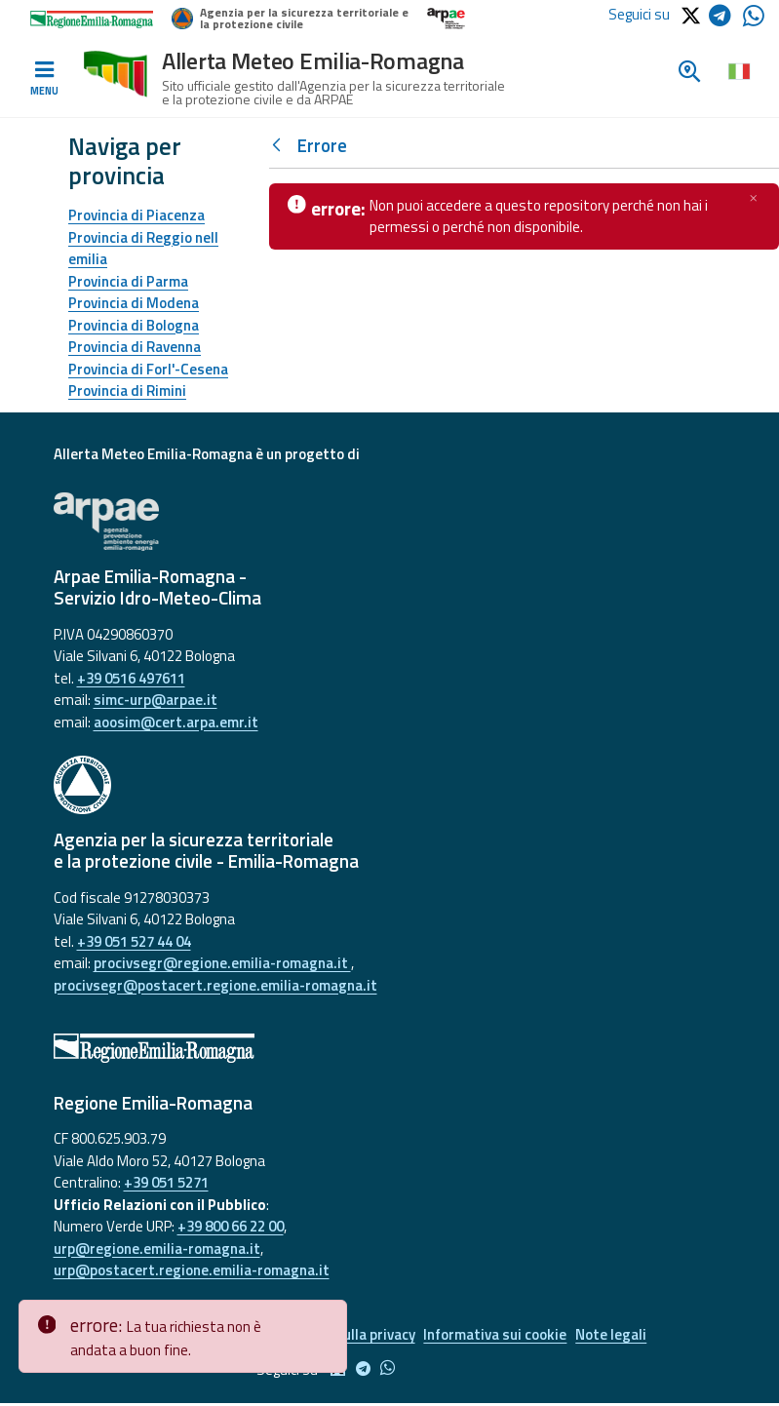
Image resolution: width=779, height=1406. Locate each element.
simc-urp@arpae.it (155, 699)
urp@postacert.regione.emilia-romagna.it (192, 1270)
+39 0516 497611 (131, 678)
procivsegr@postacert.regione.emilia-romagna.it (215, 985)
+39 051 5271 (166, 1182)
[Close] (328, 1315)
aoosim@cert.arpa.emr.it (176, 722)
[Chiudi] (753, 198)
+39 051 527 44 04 (134, 941)
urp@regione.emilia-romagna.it (157, 1248)
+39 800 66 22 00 (230, 1226)
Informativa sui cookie (499, 1336)
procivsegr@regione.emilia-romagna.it (222, 963)
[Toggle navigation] (44, 79)
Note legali (621, 1336)
